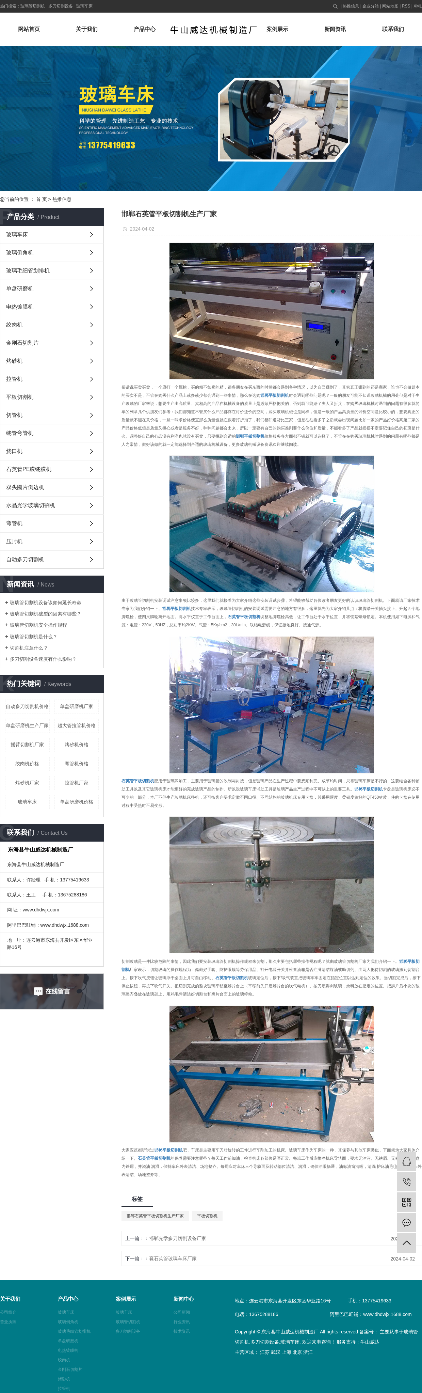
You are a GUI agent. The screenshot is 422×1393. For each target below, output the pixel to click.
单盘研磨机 (19, 289)
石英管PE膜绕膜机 (28, 469)
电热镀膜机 (19, 307)
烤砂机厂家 (27, 782)
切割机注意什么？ (29, 648)
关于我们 (87, 29)
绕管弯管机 (19, 433)
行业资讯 (182, 1321)
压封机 (14, 541)
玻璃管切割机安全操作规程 (38, 625)
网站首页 (29, 29)
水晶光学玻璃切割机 (30, 505)
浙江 (308, 1352)
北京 (297, 1352)
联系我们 (393, 29)
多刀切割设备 (60, 6)
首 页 (41, 199)
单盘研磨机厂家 (76, 706)
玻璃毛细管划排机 (28, 270)
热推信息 (351, 6)
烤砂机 (14, 361)
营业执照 (8, 1321)
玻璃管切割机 (32, 6)
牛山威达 (369, 1342)
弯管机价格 (76, 763)
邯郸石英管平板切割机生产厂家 (155, 1216)
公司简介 (8, 1312)
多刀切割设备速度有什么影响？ (43, 659)
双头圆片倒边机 (25, 487)
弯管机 (14, 523)
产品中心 (145, 29)
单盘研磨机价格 (76, 801)
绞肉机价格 (27, 763)
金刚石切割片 (22, 343)
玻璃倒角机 (19, 252)
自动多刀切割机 (25, 559)
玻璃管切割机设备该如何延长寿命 (45, 602)
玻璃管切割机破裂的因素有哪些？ (45, 613)
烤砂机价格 (76, 744)
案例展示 (277, 29)
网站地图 (390, 6)
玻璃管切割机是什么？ (34, 636)
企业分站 (370, 6)
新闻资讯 (335, 29)
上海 (286, 1352)
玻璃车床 (84, 6)
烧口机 (14, 451)
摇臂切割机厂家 (27, 744)
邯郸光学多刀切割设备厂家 (177, 1238)
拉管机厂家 (76, 782)
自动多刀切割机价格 (27, 706)
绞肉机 (14, 325)
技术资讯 (182, 1331)
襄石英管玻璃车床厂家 (173, 1258)
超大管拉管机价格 (77, 725)
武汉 (275, 1352)
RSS (406, 6)
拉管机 (14, 379)
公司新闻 (182, 1312)
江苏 (265, 1352)
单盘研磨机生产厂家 (27, 725)
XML (417, 6)
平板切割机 (19, 397)
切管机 (14, 415)
